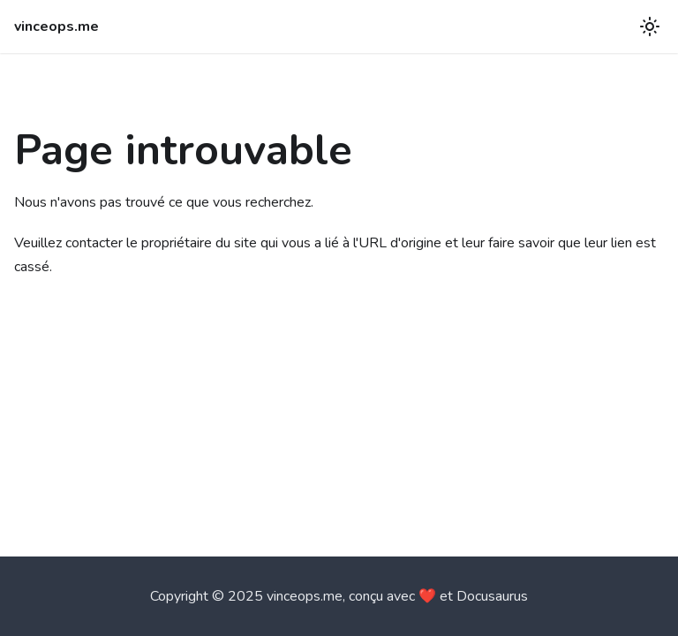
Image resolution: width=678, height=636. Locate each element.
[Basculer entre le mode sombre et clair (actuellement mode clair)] (650, 26)
